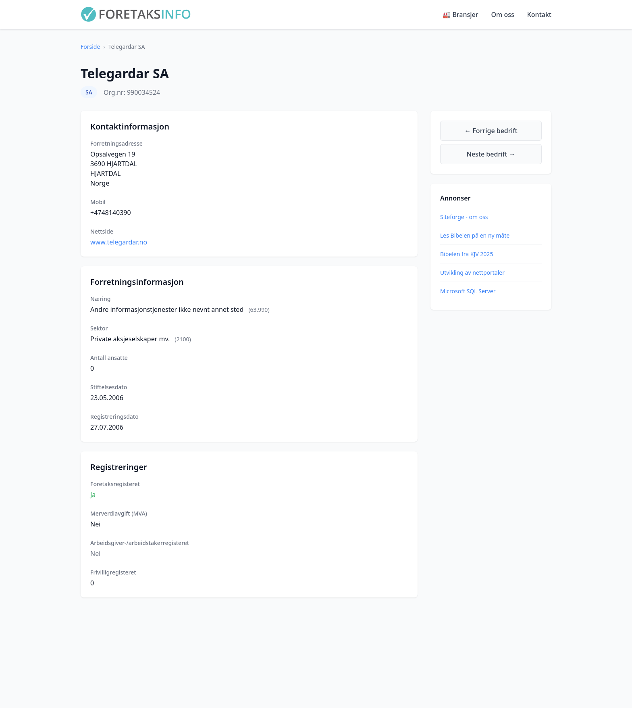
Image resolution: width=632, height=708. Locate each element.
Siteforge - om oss (464, 217)
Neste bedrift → (491, 154)
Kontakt (539, 14)
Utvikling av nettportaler (472, 272)
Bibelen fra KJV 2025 (466, 254)
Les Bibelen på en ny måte (474, 235)
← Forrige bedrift (490, 130)
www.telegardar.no (118, 242)
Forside (90, 46)
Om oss (502, 14)
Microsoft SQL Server (467, 291)
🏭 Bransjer (460, 14)
